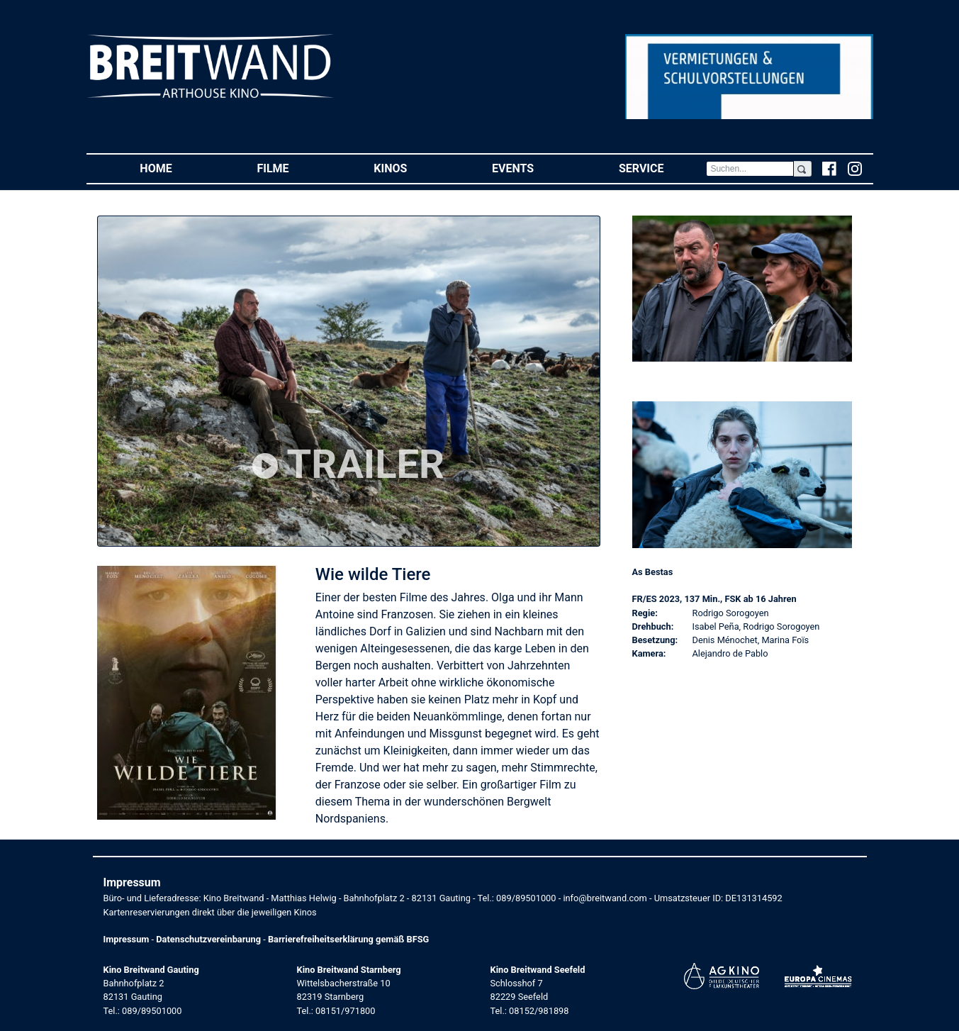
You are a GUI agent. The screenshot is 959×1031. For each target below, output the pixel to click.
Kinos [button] (411, 167)
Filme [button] (294, 167)
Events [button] (534, 167)
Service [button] (662, 167)
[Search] (750, 169)
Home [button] (177, 167)
